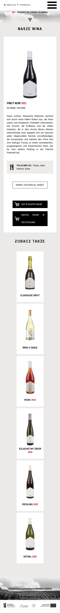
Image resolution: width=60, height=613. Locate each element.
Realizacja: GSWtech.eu (30, 598)
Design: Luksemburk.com (30, 595)
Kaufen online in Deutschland (32, 218)
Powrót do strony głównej (32, 12)
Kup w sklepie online (31, 204)
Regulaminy (30, 593)
